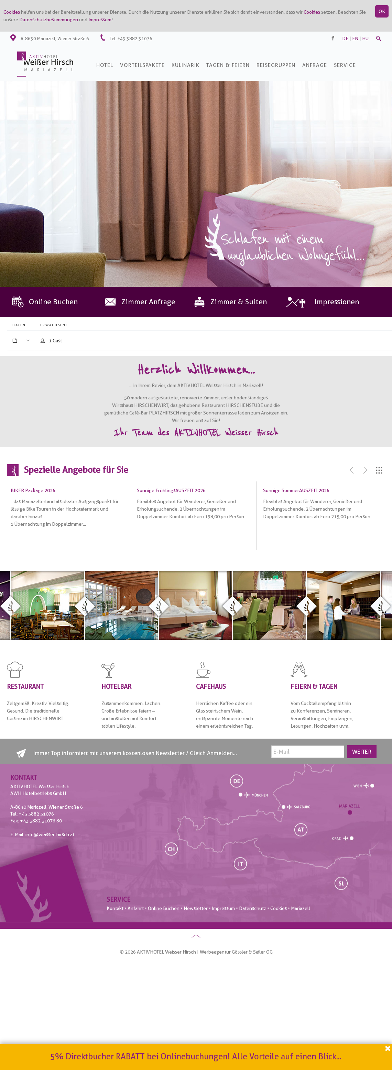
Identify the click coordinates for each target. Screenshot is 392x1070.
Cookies (11, 12)
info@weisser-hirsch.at (49, 834)
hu (365, 38)
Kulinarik (185, 65)
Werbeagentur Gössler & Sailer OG (236, 952)
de (345, 38)
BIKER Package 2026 (33, 490)
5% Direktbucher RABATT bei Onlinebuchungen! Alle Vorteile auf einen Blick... (195, 1057)
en (355, 38)
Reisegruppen (276, 65)
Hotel (104, 65)
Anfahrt (136, 908)
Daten (19, 325)
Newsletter (196, 908)
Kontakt (115, 908)
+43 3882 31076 (135, 38)
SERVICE (345, 65)
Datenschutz (252, 908)
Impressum (99, 19)
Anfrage (314, 65)
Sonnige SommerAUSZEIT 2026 (296, 490)
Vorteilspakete (142, 65)
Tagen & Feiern (228, 65)
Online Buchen (163, 908)
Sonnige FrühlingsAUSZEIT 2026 (171, 490)
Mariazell (300, 908)
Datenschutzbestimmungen (48, 19)
